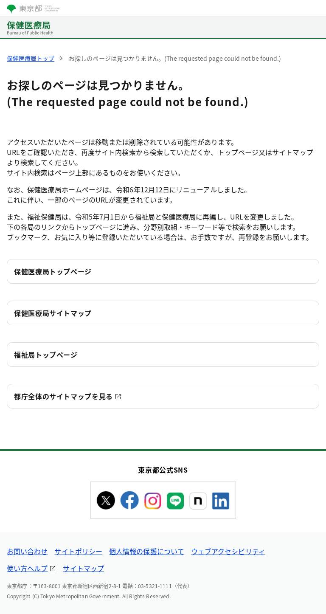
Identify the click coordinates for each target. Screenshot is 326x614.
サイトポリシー (78, 551)
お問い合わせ (27, 551)
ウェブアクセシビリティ (228, 551)
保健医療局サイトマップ (53, 313)
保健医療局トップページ (53, 271)
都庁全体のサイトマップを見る (63, 396)
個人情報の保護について (146, 551)
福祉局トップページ (46, 354)
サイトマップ (83, 568)
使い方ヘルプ (27, 568)
